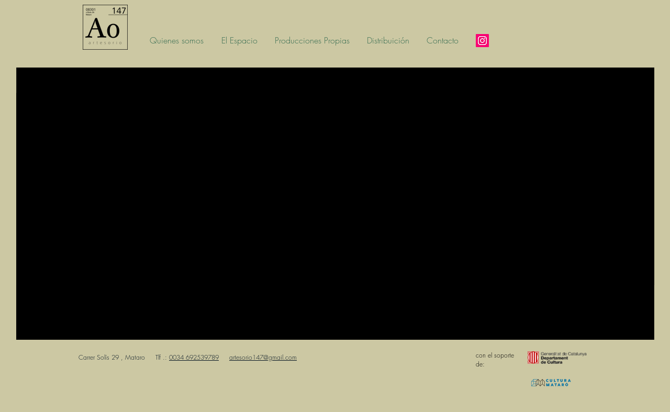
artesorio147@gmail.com (263, 357)
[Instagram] (482, 40)
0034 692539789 (194, 357)
